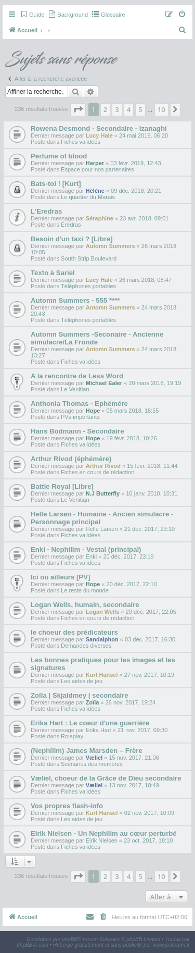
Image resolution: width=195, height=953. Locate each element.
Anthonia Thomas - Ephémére (79, 403)
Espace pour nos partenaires (97, 169)
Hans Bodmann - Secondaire (77, 431)
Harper (95, 163)
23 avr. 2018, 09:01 (144, 218)
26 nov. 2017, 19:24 (130, 702)
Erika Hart (98, 730)
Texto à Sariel (53, 273)
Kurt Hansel (102, 675)
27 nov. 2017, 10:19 (149, 675)
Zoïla (92, 702)
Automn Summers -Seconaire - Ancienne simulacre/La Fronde (97, 338)
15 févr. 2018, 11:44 (152, 466)
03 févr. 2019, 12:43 (135, 163)
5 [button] (140, 109)
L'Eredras (46, 211)
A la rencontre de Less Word (77, 376)
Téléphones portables (88, 286)
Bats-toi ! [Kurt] (56, 184)
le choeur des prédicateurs (74, 632)
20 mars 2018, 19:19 (154, 383)
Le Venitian (75, 389)
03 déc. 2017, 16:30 (150, 639)
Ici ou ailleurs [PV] (60, 577)
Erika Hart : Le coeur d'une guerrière (90, 723)
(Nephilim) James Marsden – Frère (86, 750)
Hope (93, 410)
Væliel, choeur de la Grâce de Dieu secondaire (106, 778)
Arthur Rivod (103, 466)
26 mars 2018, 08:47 (145, 280)
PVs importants (80, 417)
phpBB (69, 939)
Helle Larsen (102, 529)
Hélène (95, 191)
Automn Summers (110, 246)
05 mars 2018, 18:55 (133, 410)
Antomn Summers (110, 307)
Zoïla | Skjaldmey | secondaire (79, 695)
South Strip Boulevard (88, 258)
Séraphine (99, 218)
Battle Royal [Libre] (62, 486)
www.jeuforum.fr (171, 945)
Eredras (71, 224)
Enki (91, 556)
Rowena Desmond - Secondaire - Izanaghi (99, 128)
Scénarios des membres (92, 764)
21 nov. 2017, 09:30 (142, 730)
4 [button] (129, 109)
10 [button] (161, 109)
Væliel (94, 757)
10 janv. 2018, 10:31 (151, 493)
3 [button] (117, 109)
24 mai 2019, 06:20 (143, 135)
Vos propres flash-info (67, 806)
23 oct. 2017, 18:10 (148, 840)
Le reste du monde (85, 590)
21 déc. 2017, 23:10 (149, 529)
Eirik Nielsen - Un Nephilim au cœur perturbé (104, 833)
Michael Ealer (104, 383)
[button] (78, 109)
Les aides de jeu (81, 681)
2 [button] (105, 109)
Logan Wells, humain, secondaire (85, 605)
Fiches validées (80, 142)
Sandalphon (102, 639)
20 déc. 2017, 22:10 (132, 584)
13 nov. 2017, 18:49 (134, 785)
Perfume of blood (59, 156)
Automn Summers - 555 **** (75, 300)
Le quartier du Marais (88, 197)
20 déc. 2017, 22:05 (151, 612)
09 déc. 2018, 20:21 (136, 191)
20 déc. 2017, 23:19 (128, 556)
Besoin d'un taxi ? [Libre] (72, 239)
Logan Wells (103, 612)
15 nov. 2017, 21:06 (134, 757)
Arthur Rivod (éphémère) (71, 459)
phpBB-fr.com (32, 945)
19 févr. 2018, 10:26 (132, 438)
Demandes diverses (86, 645)
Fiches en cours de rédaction (97, 472)
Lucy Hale (99, 135)
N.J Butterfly (103, 493)
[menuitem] (32, 14)
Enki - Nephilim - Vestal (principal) (86, 549)
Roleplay (72, 736)
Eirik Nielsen (102, 840)
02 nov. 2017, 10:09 (149, 813)
